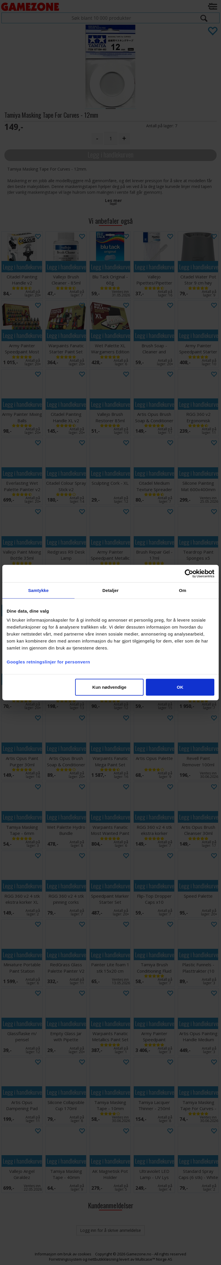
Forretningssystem (65, 1259)
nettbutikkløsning (103, 1259)
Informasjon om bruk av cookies (63, 1254)
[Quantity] (110, 138)
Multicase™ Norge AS (153, 1259)
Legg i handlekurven (110, 154)
